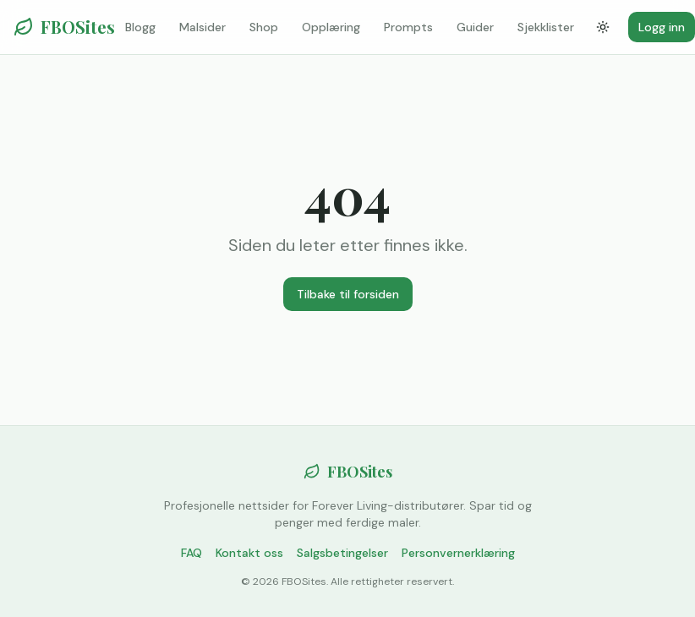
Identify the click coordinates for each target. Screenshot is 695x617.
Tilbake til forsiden (348, 294)
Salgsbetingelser (342, 552)
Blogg (140, 27)
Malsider (202, 27)
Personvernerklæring (458, 552)
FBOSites (64, 26)
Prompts (408, 27)
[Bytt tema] (603, 27)
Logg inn (661, 27)
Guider (475, 27)
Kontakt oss (249, 552)
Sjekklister (545, 27)
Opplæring (331, 27)
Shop (263, 27)
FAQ (191, 552)
